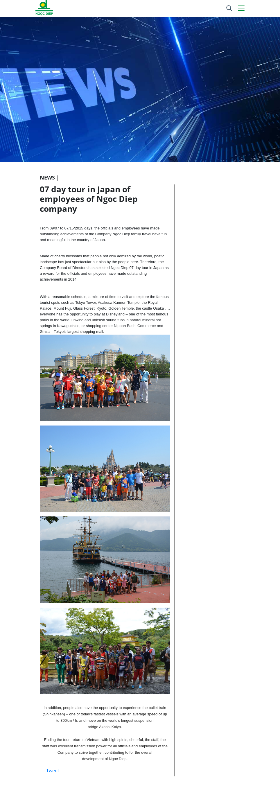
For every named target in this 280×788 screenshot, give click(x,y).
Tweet (52, 770)
